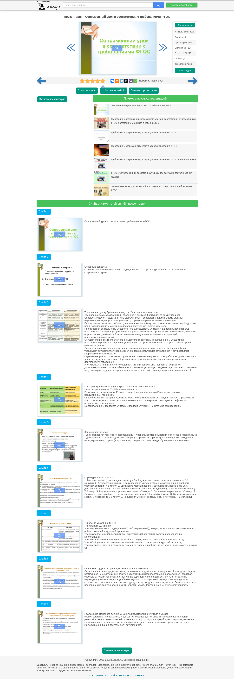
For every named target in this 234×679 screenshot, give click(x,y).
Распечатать (185, 25)
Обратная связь (120, 675)
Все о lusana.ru (97, 675)
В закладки (185, 70)
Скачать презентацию (52, 99)
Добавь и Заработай (181, 5)
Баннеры (140, 675)
